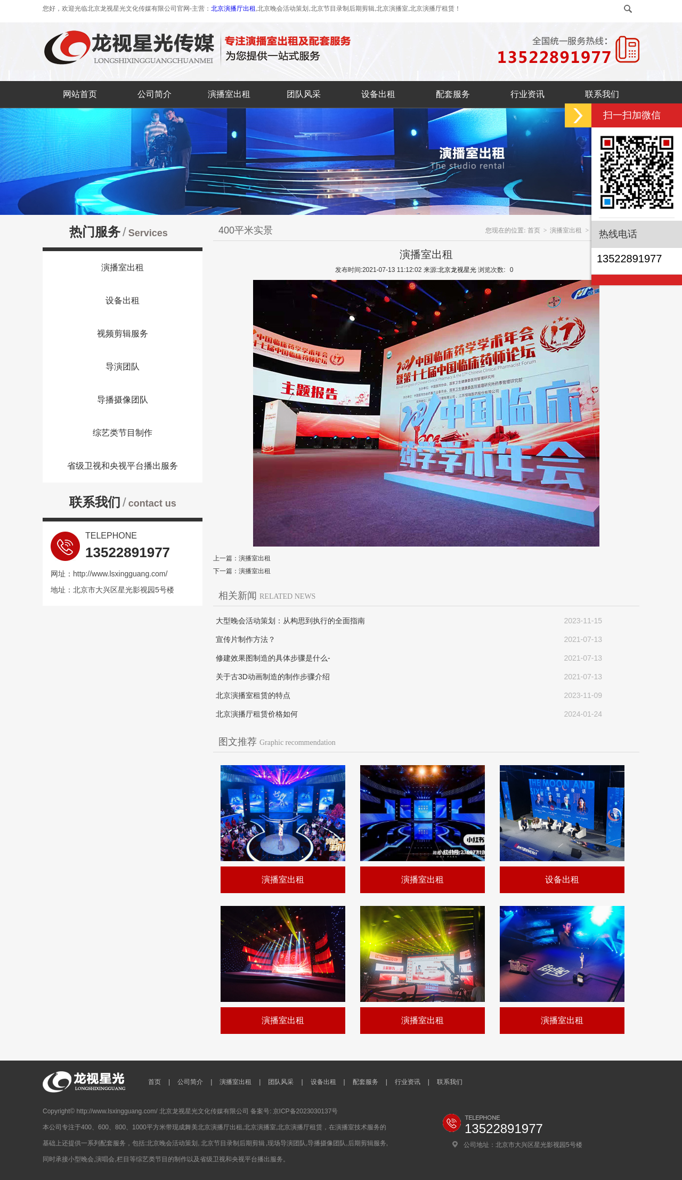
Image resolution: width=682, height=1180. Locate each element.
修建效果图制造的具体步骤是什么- (273, 658)
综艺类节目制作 (122, 432)
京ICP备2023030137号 (305, 1111)
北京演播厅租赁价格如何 (257, 714)
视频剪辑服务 (122, 333)
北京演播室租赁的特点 (253, 695)
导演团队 (122, 366)
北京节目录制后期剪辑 (233, 1143)
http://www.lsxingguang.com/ (120, 573)
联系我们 (602, 94)
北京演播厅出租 (233, 8)
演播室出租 (229, 94)
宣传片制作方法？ (245, 639)
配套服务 (453, 94)
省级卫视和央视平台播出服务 (122, 465)
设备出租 (378, 94)
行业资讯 (527, 94)
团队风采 (304, 94)
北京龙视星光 (457, 270)
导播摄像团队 (122, 399)
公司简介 (154, 94)
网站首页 (80, 94)
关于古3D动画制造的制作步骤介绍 (273, 676)
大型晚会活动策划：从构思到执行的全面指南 (290, 620)
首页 (533, 230)
